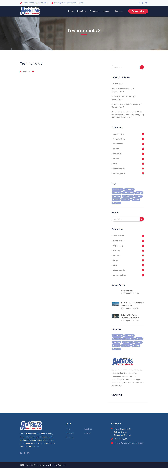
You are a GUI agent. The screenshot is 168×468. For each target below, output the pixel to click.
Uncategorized (119, 173)
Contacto (70, 437)
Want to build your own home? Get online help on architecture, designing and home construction (128, 115)
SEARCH (142, 67)
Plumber (116, 203)
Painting (136, 199)
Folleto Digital (138, 11)
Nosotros (88, 429)
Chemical (116, 193)
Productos (70, 433)
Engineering (118, 144)
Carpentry (129, 189)
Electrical (116, 196)
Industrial (117, 154)
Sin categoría (119, 168)
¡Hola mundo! (117, 84)
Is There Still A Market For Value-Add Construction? (127, 105)
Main (115, 163)
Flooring (116, 199)
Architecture (118, 134)
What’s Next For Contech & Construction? (123, 90)
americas (26, 71)
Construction (119, 139)
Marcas (87, 433)
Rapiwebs (61, 465)
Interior (116, 158)
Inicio (68, 429)
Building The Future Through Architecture (123, 97)
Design (139, 193)
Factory (116, 149)
